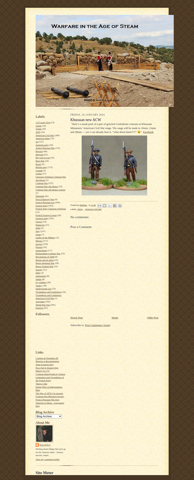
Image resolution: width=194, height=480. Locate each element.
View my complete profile (48, 459)
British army (41, 167)
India (38, 228)
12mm (39, 125)
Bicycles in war (43, 157)
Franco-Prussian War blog (47, 399)
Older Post (152, 317)
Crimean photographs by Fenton (50, 374)
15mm (39, 129)
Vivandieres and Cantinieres (48, 292)
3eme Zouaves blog (45, 364)
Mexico (39, 241)
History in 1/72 (43, 371)
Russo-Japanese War (45, 263)
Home (115, 317)
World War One (43, 305)
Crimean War (42, 183)
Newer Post (76, 317)
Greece (39, 221)
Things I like (41, 383)
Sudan (38, 279)
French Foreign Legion (46, 215)
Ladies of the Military (46, 237)
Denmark (40, 196)
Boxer (38, 164)
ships (38, 272)
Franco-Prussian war (45, 202)
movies (39, 244)
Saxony (39, 269)
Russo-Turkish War (44, 266)
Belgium (39, 154)
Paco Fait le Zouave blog (47, 368)
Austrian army (42, 145)
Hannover (40, 225)
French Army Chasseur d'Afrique (51, 208)
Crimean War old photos (47, 186)
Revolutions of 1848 (45, 257)
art (37, 141)
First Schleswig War (45, 199)
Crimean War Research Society (50, 396)
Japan (38, 234)
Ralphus (45, 445)
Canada (39, 170)
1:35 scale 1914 (43, 122)
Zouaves (39, 308)
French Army (42, 205)
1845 (38, 132)
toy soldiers (41, 282)
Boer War (40, 161)
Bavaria (39, 151)
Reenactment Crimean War (48, 253)
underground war (43, 288)
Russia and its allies (45, 260)
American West (43, 138)
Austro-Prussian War (45, 148)
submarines (41, 276)
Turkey (39, 285)
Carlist (39, 173)
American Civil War (45, 135)
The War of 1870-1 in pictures (49, 393)
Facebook (148, 131)
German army (42, 218)
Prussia (39, 247)
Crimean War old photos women (50, 189)
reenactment (41, 250)
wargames (40, 301)
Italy (38, 231)
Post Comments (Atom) (98, 325)
